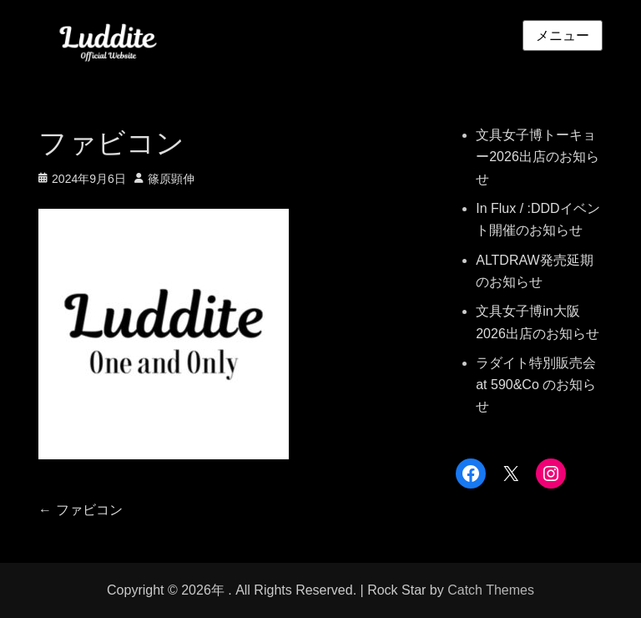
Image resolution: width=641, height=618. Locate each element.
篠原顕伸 (171, 178)
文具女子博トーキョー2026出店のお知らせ (537, 157)
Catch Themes (490, 590)
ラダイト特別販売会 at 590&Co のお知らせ (536, 385)
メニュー (562, 35)
